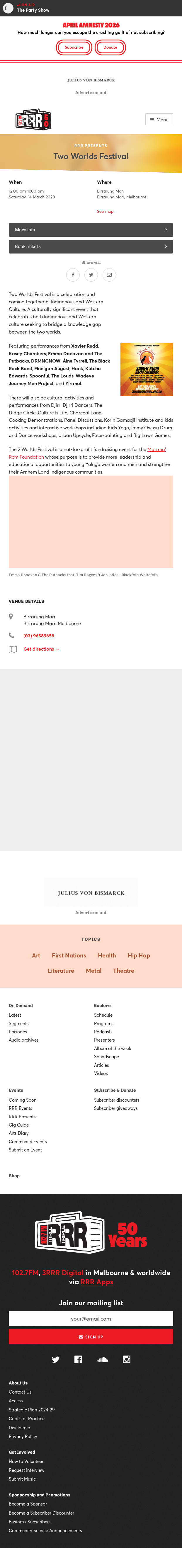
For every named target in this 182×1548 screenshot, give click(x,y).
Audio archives (24, 1040)
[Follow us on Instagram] (126, 1360)
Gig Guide (19, 1125)
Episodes (18, 1032)
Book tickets (91, 246)
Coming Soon (23, 1100)
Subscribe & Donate (115, 1090)
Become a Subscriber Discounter (41, 1513)
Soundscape (106, 1056)
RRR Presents (22, 1117)
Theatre (123, 970)
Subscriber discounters (117, 1100)
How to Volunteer (26, 1461)
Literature (61, 970)
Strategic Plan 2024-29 (32, 1410)
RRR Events (20, 1108)
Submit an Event (25, 1150)
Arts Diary (19, 1133)
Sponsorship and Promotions (39, 1495)
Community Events (28, 1141)
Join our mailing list (91, 1302)
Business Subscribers (30, 1522)
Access (16, 1401)
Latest (15, 1015)
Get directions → (41, 649)
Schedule (103, 1015)
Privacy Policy (23, 1436)
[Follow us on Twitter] (56, 1360)
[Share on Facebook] (73, 275)
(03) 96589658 (38, 635)
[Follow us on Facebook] (78, 1360)
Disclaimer (19, 1427)
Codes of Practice (27, 1418)
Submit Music (22, 1479)
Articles (101, 1065)
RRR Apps (97, 1281)
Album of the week (112, 1048)
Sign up (91, 1337)
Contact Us (20, 1392)
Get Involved (22, 1452)
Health (107, 955)
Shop (14, 1175)
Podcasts (103, 1032)
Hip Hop (139, 955)
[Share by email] (109, 275)
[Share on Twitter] (91, 275)
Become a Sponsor (28, 1504)
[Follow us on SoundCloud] (102, 1360)
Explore (102, 1005)
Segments (19, 1023)
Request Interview (26, 1470)
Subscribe (74, 47)
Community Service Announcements (45, 1530)
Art (36, 955)
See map (105, 211)
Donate (110, 47)
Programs (103, 1023)
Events (16, 1090)
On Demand (21, 1005)
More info (91, 229)
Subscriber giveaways (116, 1108)
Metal (93, 970)
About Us (18, 1383)
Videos (101, 1073)
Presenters (104, 1040)
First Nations (69, 955)
